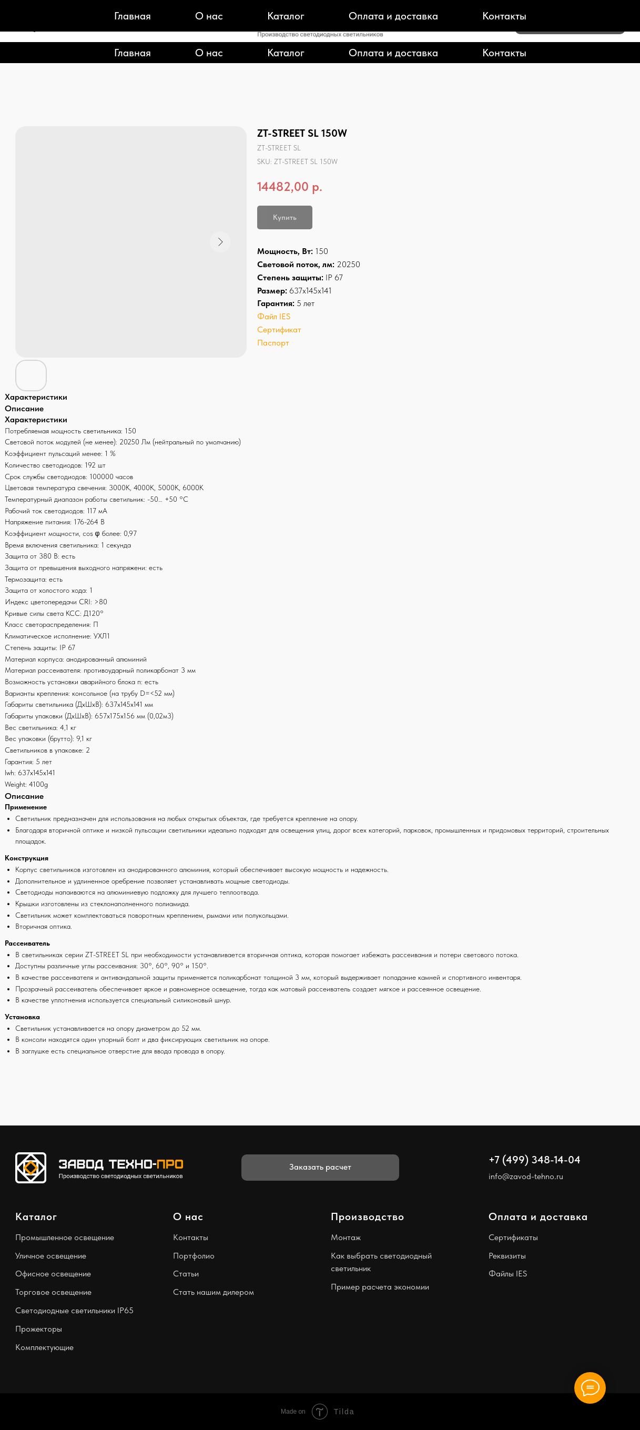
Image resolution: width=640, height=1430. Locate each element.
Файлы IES (508, 1274)
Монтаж (346, 1237)
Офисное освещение (53, 1274)
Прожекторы (38, 1329)
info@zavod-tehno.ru (60, 27)
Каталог (285, 52)
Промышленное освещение (64, 1237)
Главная (132, 52)
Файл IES (273, 316)
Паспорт (273, 343)
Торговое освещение (53, 1292)
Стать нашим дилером (213, 1292)
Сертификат (279, 329)
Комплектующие (44, 1347)
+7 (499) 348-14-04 (60, 14)
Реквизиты (507, 1256)
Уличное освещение (50, 1256)
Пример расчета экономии (380, 1287)
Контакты (504, 52)
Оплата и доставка (393, 52)
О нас (209, 52)
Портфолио (194, 1256)
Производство (367, 1216)
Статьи (186, 1274)
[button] (570, 21)
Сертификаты (513, 1237)
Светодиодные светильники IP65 (74, 1310)
